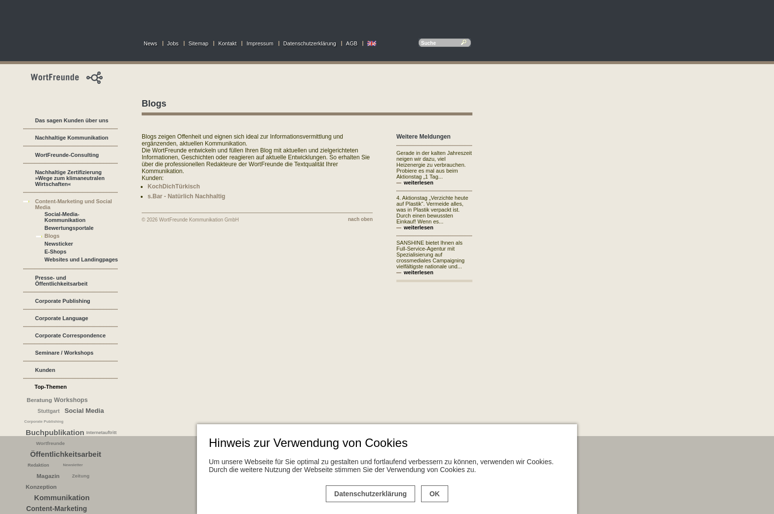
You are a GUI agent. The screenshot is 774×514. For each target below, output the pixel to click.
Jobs (173, 43)
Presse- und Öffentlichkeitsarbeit (61, 281)
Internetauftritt (101, 432)
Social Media (84, 410)
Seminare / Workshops (64, 353)
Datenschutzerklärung (309, 43)
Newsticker (58, 244)
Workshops (71, 400)
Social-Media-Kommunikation (64, 217)
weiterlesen (418, 182)
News (150, 43)
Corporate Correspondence (70, 335)
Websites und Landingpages (81, 259)
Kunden (45, 370)
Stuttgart (49, 411)
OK (434, 494)
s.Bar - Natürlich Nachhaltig (186, 196)
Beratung (39, 400)
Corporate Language (61, 318)
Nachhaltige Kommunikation (72, 138)
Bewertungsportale (69, 228)
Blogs (52, 236)
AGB (351, 43)
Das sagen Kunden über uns (72, 120)
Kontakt (227, 43)
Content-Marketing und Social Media (73, 204)
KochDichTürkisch (174, 186)
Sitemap (198, 43)
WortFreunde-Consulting (67, 155)
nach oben (360, 219)
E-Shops (55, 252)
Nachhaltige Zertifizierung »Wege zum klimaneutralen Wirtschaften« (70, 178)
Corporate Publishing (62, 301)
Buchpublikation (55, 432)
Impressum (259, 43)
